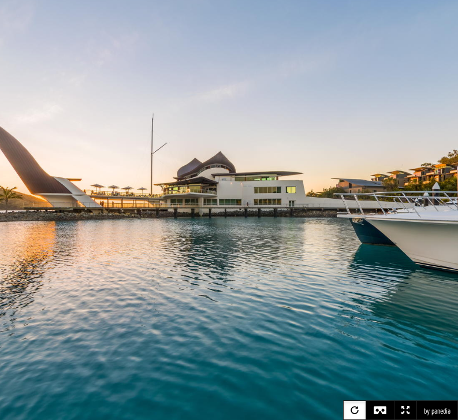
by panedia (437, 411)
